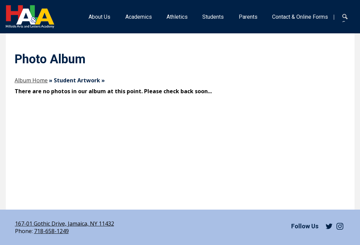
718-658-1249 (51, 231)
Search (346, 18)
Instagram (339, 226)
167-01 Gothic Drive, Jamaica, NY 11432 (64, 223)
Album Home (31, 80)
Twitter (329, 226)
